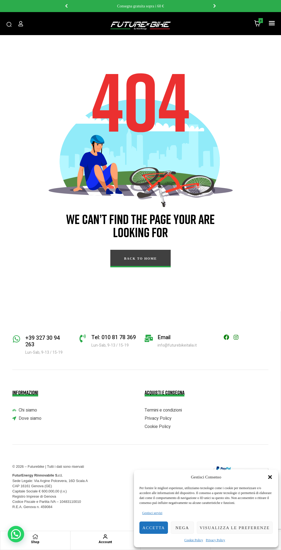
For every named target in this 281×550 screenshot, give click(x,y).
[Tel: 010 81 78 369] (82, 338)
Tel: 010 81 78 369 (113, 337)
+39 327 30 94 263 (42, 341)
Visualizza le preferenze (235, 528)
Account (105, 542)
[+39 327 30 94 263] (16, 339)
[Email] (149, 338)
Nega (182, 528)
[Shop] (35, 536)
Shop (35, 542)
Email (164, 337)
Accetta (153, 528)
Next (214, 6)
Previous (66, 6)
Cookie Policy (193, 540)
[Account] (105, 536)
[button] (270, 477)
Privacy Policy (215, 540)
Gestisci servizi (152, 513)
